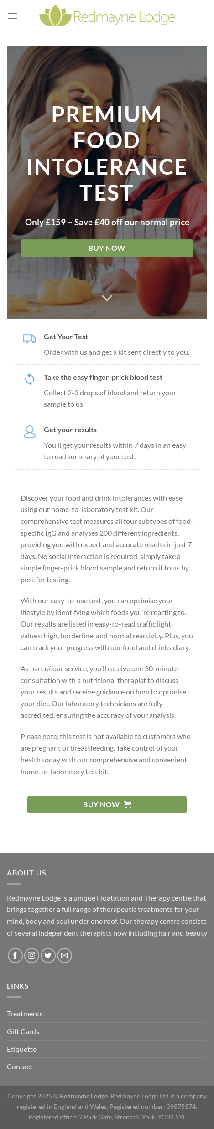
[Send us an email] (64, 955)
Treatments (25, 1013)
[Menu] (12, 16)
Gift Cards (23, 1031)
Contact (19, 1066)
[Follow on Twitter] (48, 955)
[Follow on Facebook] (15, 955)
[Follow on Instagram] (31, 955)
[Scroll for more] (107, 298)
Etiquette (22, 1049)
